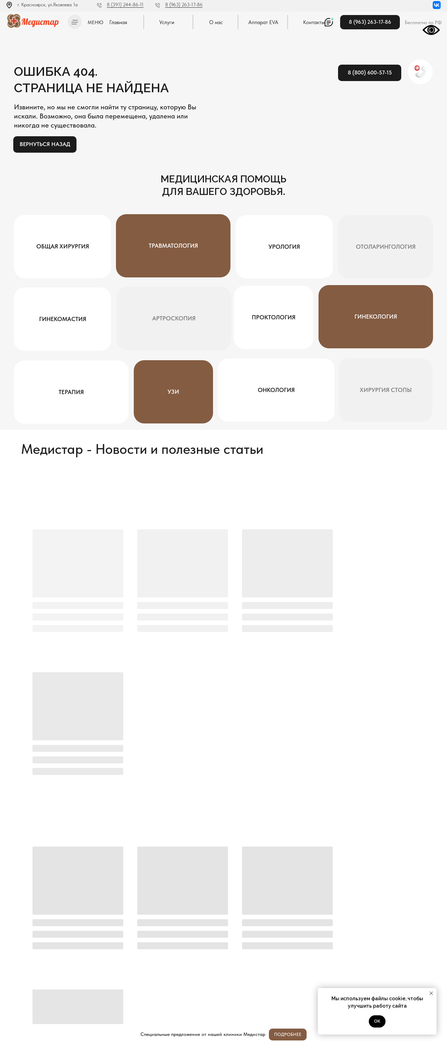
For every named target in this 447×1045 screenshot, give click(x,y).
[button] (74, 22)
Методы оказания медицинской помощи (42, 1004)
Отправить (418, 899)
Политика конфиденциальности (34, 984)
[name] (171, 899)
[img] (34, 21)
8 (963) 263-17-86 (184, 4)
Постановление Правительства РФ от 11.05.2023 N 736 (40, 995)
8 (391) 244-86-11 (125, 4)
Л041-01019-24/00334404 (30, 977)
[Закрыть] (436, 1035)
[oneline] (343, 899)
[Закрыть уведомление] (431, 993)
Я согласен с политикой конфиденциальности (190, 917)
